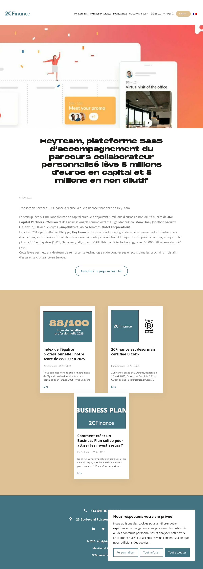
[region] (151, 535)
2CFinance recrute (103, 555)
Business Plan (120, 14)
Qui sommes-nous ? (138, 14)
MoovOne (142, 222)
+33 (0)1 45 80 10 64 (105, 511)
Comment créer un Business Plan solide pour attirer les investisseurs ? (100, 440)
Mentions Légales (103, 548)
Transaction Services (100, 14)
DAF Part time (80, 14)
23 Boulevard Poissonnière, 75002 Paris (105, 519)
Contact (183, 14)
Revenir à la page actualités (101, 271)
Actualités (168, 14)
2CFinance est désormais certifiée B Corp (133, 351)
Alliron (53, 222)
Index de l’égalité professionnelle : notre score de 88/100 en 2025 (64, 354)
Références (155, 14)
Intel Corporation (116, 227)
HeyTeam (79, 232)
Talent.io (26, 227)
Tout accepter (177, 552)
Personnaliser (126, 552)
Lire (45, 386)
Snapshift (66, 227)
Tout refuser (151, 552)
